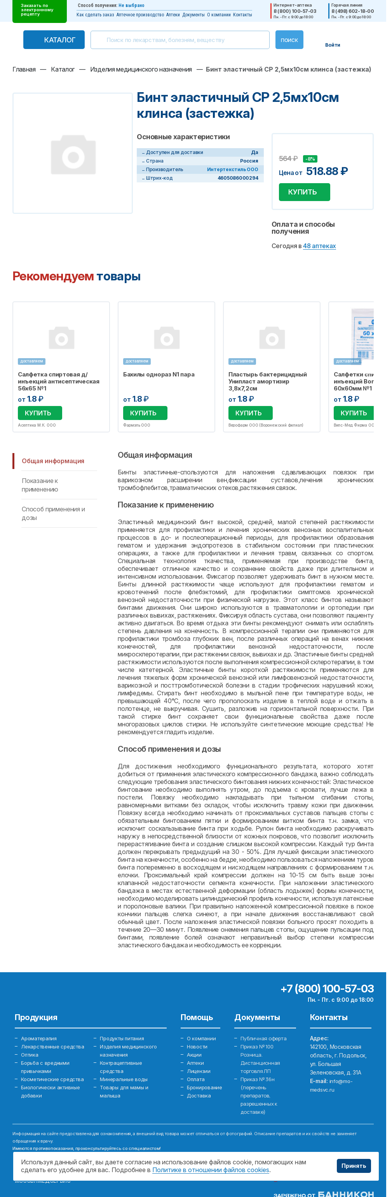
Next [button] (372, 369)
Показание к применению (40, 486)
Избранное (99, 315)
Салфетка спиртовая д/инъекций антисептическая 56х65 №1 (58, 384)
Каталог (59, 40)
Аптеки (173, 15)
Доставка (200, 1099)
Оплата (196, 1082)
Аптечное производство (140, 15)
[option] (61, 369)
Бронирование (206, 1090)
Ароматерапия (40, 1039)
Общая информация (53, 462)
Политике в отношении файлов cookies (210, 1170)
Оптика (30, 1065)
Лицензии (199, 1073)
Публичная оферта (264, 1039)
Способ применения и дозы (53, 514)
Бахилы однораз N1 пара (159, 377)
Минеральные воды (126, 1082)
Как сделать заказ (95, 15)
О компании (219, 15)
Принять (353, 1165)
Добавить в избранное (286, 148)
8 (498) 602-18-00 (352, 11)
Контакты (242, 15)
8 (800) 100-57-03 (295, 11)
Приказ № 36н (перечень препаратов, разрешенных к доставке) (260, 1099)
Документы (193, 15)
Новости (198, 1048)
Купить (305, 193)
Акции (194, 1056)
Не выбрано (131, 5)
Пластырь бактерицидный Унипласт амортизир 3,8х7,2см (268, 384)
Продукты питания (124, 1039)
